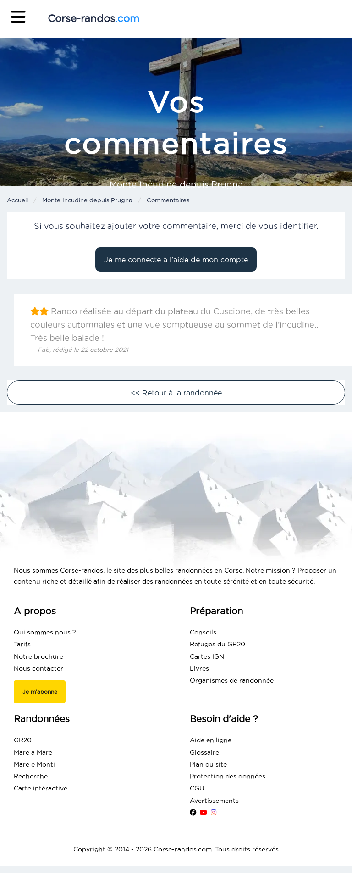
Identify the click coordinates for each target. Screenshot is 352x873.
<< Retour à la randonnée (176, 393)
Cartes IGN (207, 656)
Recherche (31, 776)
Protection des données (227, 776)
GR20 (23, 740)
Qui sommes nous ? (45, 632)
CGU (197, 788)
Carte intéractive (40, 788)
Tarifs (22, 644)
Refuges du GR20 (217, 644)
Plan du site (208, 764)
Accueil (17, 200)
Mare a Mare (33, 752)
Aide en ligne (210, 740)
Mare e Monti (34, 764)
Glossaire (204, 752)
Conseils (203, 632)
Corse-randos (93, 18)
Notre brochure (38, 656)
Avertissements (214, 800)
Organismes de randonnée (232, 680)
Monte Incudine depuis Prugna (87, 200)
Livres (199, 668)
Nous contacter (38, 668)
